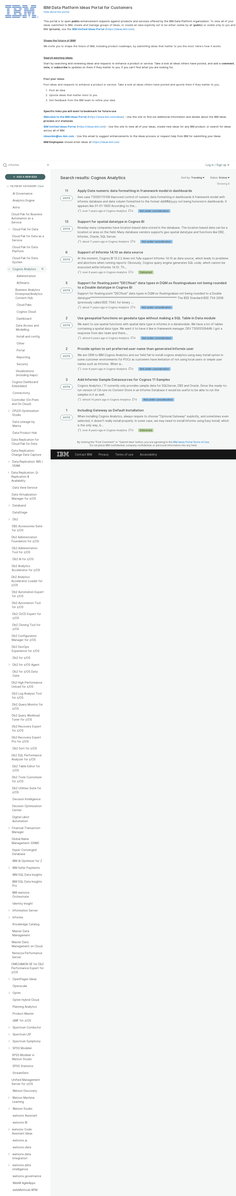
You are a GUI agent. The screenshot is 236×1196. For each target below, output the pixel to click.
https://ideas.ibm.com (119, 29)
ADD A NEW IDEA (25, 176)
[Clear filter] (48, 164)
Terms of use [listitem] (124, 454)
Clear (40, 186)
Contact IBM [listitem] (83, 454)
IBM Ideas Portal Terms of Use (191, 442)
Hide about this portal (56, 11)
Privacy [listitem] (104, 454)
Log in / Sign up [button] (218, 165)
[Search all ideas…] (27, 164)
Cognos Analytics (116, 210)
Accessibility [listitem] (148, 454)
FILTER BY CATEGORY (21, 186)
